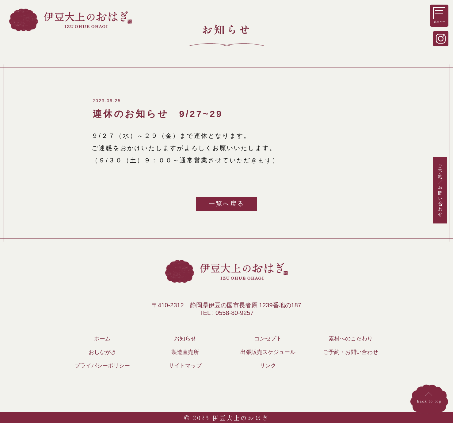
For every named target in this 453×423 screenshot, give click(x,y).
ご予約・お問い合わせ (350, 352)
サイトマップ (185, 366)
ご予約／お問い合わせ (440, 190)
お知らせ (185, 339)
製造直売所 (185, 352)
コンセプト (268, 339)
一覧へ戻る (226, 203)
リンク (268, 366)
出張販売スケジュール (267, 352)
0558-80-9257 (234, 312)
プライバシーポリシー (102, 366)
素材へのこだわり (351, 339)
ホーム (102, 339)
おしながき (102, 352)
